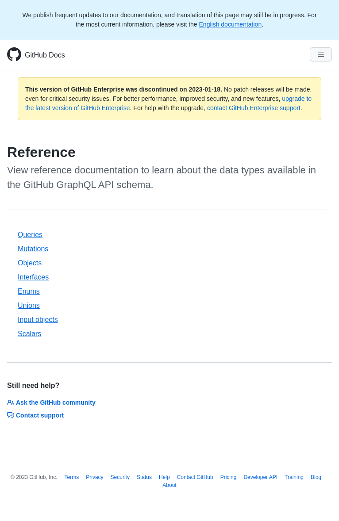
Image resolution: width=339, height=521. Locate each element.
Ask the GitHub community (51, 402)
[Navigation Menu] (321, 54)
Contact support (35, 415)
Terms (72, 477)
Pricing (228, 477)
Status (144, 477)
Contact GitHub (195, 477)
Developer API (260, 477)
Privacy (94, 477)
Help (164, 477)
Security (120, 477)
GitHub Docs (45, 55)
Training (294, 477)
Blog (316, 477)
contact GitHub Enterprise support (253, 107)
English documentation (230, 24)
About (169, 485)
